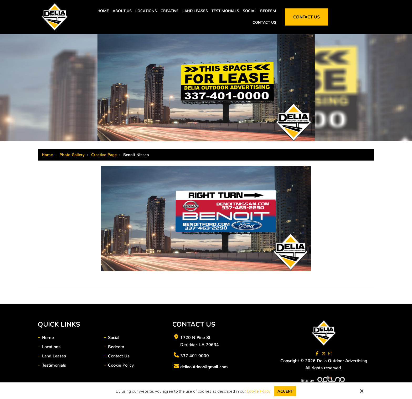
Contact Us (306, 17)
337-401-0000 (194, 355)
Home (47, 154)
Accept (285, 391)
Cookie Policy (258, 391)
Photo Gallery (72, 154)
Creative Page (104, 154)
